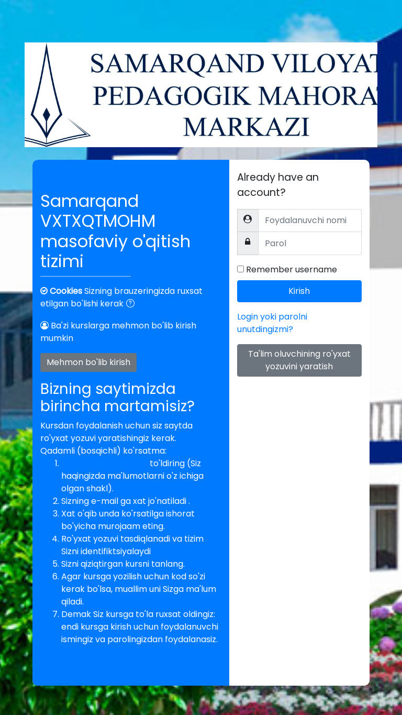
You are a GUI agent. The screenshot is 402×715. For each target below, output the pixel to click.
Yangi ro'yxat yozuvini (105, 463)
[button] (132, 304)
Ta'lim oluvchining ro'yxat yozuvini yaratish (299, 360)
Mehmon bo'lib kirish (88, 362)
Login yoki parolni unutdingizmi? (272, 323)
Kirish (299, 291)
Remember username (291, 269)
